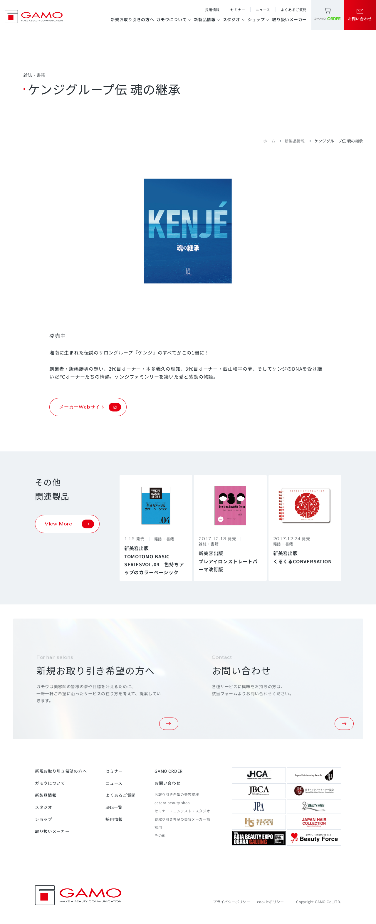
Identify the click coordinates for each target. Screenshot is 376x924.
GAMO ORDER (169, 771)
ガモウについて (174, 19)
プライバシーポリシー (231, 901)
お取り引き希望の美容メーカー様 (182, 819)
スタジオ (234, 19)
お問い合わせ (167, 783)
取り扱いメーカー (289, 19)
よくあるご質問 (294, 9)
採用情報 (212, 9)
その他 (160, 835)
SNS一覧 (113, 807)
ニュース (263, 9)
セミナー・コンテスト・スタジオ (182, 810)
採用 (158, 827)
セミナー (237, 9)
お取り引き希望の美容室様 (177, 794)
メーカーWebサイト (90, 407)
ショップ (259, 19)
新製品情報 (207, 19)
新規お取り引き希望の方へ (61, 771)
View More (69, 524)
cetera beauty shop (172, 802)
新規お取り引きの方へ (132, 19)
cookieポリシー (270, 901)
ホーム (269, 141)
